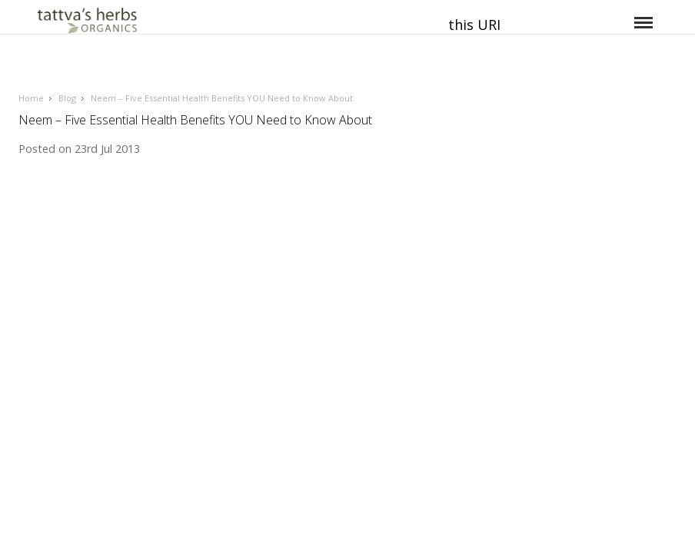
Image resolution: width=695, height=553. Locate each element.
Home (31, 98)
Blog (67, 98)
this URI (474, 24)
